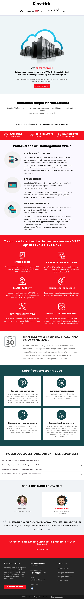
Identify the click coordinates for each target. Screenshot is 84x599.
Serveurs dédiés (63, 569)
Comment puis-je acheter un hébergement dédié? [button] (20, 465)
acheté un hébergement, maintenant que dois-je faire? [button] (22, 469)
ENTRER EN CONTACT (15, 587)
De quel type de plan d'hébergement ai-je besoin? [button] (20, 460)
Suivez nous (35, 584)
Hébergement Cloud (64, 577)
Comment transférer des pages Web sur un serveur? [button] (21, 474)
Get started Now (42, 86)
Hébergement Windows (65, 573)
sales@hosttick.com (38, 580)
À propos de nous (57, 597)
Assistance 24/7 (36, 570)
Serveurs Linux (62, 581)
